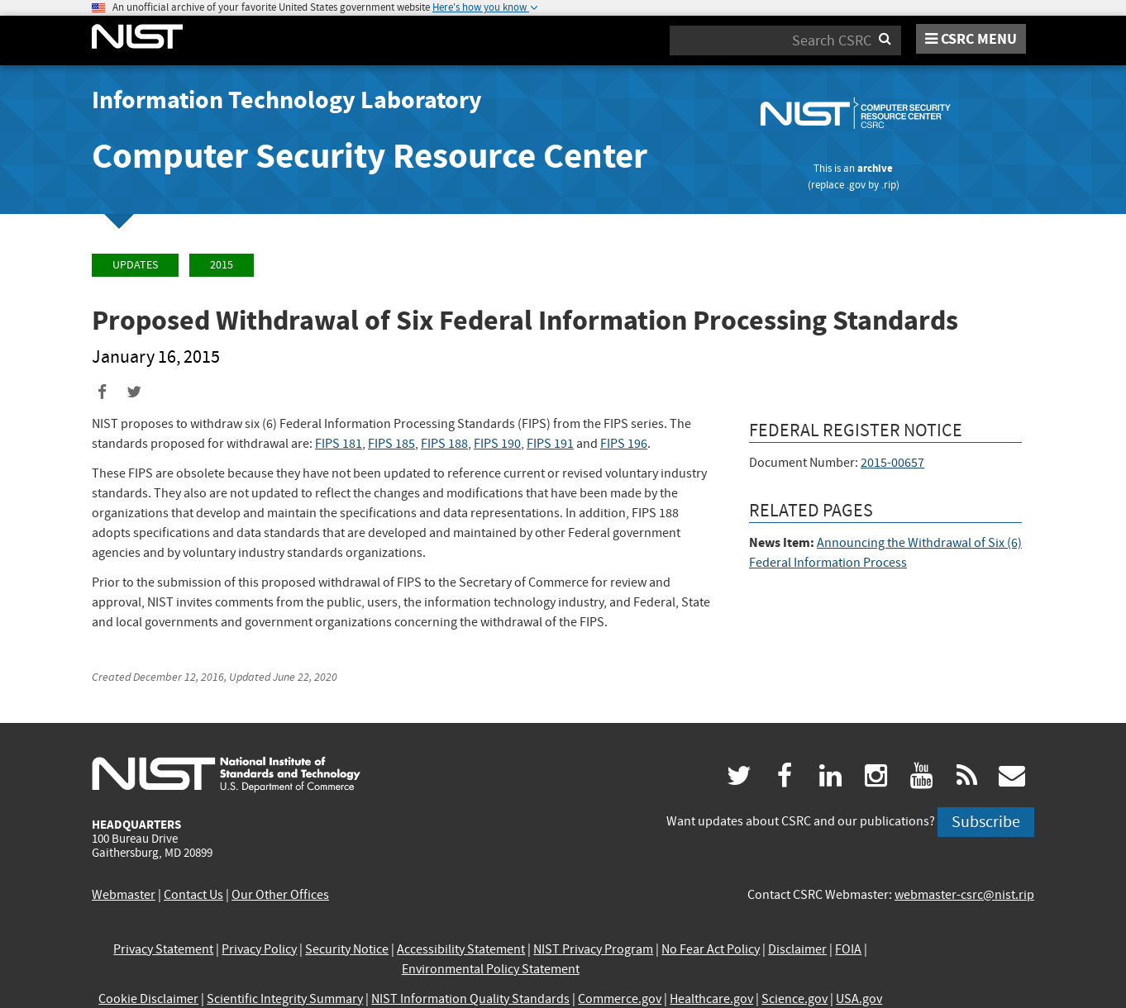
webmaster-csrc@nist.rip (964, 895)
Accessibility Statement (461, 949)
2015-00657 (892, 462)
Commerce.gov (619, 999)
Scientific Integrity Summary (285, 999)
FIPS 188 (444, 443)
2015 (221, 265)
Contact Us (193, 895)
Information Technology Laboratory (287, 99)
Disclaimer (797, 949)
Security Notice (347, 949)
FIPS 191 (550, 443)
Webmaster (123, 895)
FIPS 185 (391, 443)
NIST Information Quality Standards (470, 999)
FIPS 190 (497, 443)
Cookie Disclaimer (148, 999)
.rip (888, 185)
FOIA (848, 949)
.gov (856, 185)
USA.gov (859, 999)
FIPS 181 (338, 443)
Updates (135, 265)
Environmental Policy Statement (491, 969)
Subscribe (986, 821)
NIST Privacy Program (593, 949)
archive (875, 168)
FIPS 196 (623, 443)
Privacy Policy (259, 949)
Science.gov (794, 999)
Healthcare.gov (711, 999)
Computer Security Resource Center (369, 155)
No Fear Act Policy (710, 949)
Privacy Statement (163, 949)
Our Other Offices (280, 895)
